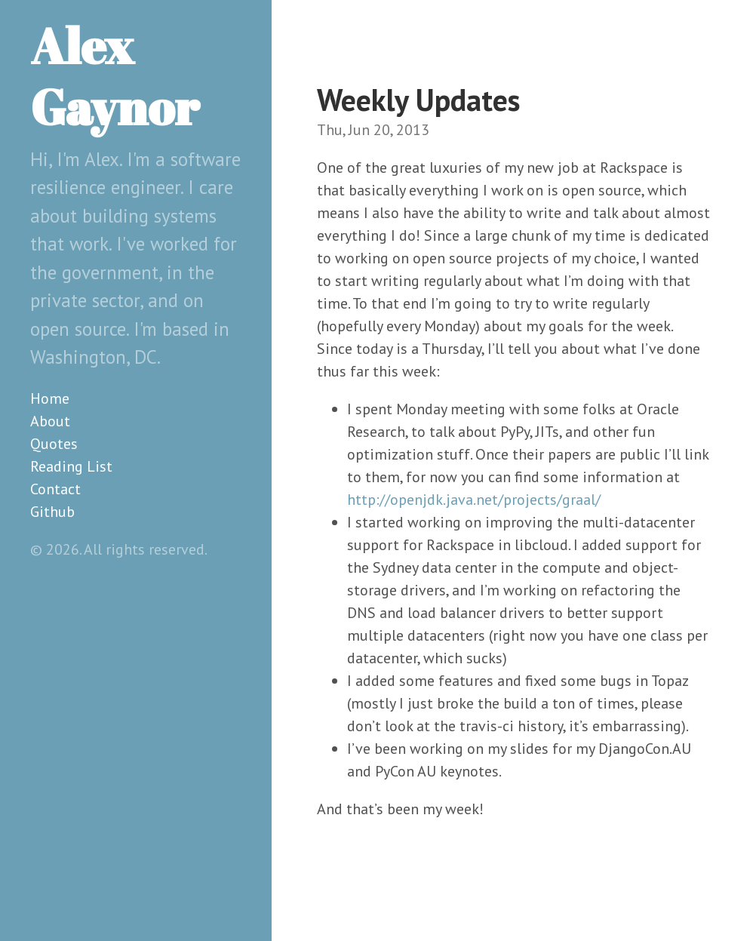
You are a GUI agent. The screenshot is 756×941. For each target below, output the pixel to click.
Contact (55, 489)
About (50, 421)
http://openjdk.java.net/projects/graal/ (474, 499)
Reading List (71, 466)
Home (49, 398)
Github (52, 511)
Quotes (54, 444)
